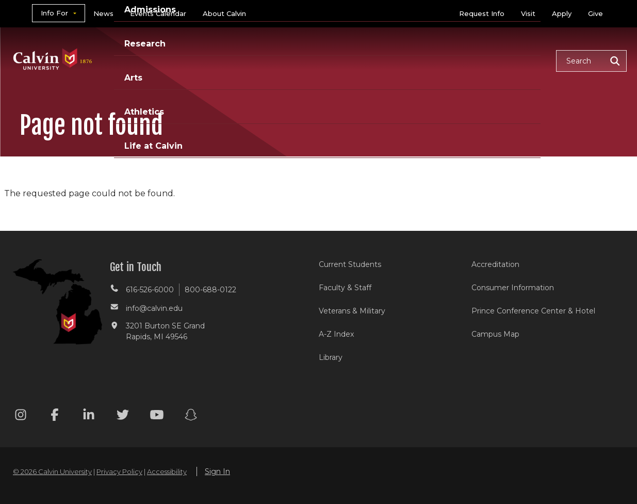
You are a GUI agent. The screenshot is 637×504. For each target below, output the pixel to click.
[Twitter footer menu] (122, 416)
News (103, 13)
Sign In (217, 471)
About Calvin (224, 13)
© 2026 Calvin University (52, 471)
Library (330, 357)
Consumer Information (512, 287)
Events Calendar (158, 13)
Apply (561, 13)
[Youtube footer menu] (157, 416)
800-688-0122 (210, 289)
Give (595, 13)
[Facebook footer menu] (54, 416)
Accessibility (167, 471)
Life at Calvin (511, 60)
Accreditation (495, 264)
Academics (203, 60)
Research (342, 60)
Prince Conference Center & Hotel (533, 311)
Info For (54, 13)
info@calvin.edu (154, 308)
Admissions (275, 60)
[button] (591, 61)
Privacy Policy (119, 471)
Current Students (350, 264)
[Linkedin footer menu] (88, 416)
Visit (528, 13)
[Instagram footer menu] (20, 416)
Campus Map (495, 334)
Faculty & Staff (345, 287)
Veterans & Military (352, 311)
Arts (392, 60)
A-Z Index (336, 334)
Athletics (442, 60)
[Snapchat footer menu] (191, 416)
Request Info (481, 13)
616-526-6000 (150, 289)
